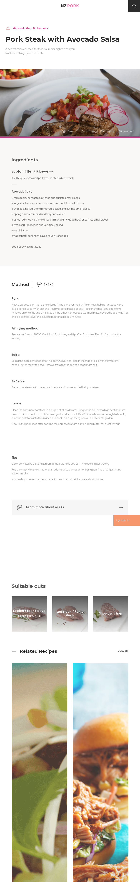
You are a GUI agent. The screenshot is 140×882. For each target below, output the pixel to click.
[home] (70, 5)
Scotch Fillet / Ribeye (30, 175)
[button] (6, 6)
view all (123, 651)
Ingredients (122, 523)
